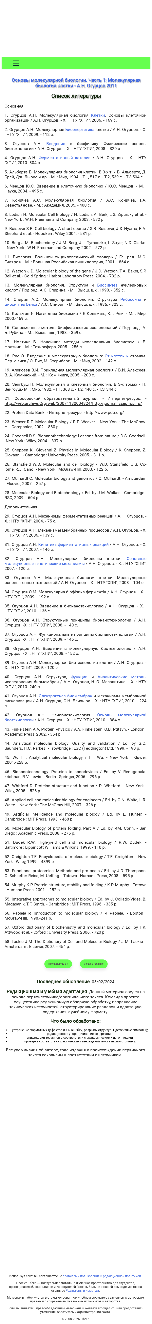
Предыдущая (58, 963)
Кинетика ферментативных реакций (73, 544)
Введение (55, 143)
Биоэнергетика (79, 129)
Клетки (98, 115)
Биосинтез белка (21, 304)
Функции (79, 676)
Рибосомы (130, 299)
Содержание (94, 963)
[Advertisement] (76, 29)
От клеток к (116, 355)
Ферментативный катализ (64, 157)
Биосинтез (107, 285)
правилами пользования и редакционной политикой (102, 1276)
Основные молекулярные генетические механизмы (75, 561)
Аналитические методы (122, 676)
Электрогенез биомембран (65, 695)
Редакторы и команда (82, 1290)
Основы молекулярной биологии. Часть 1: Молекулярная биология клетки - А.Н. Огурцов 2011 (76, 83)
